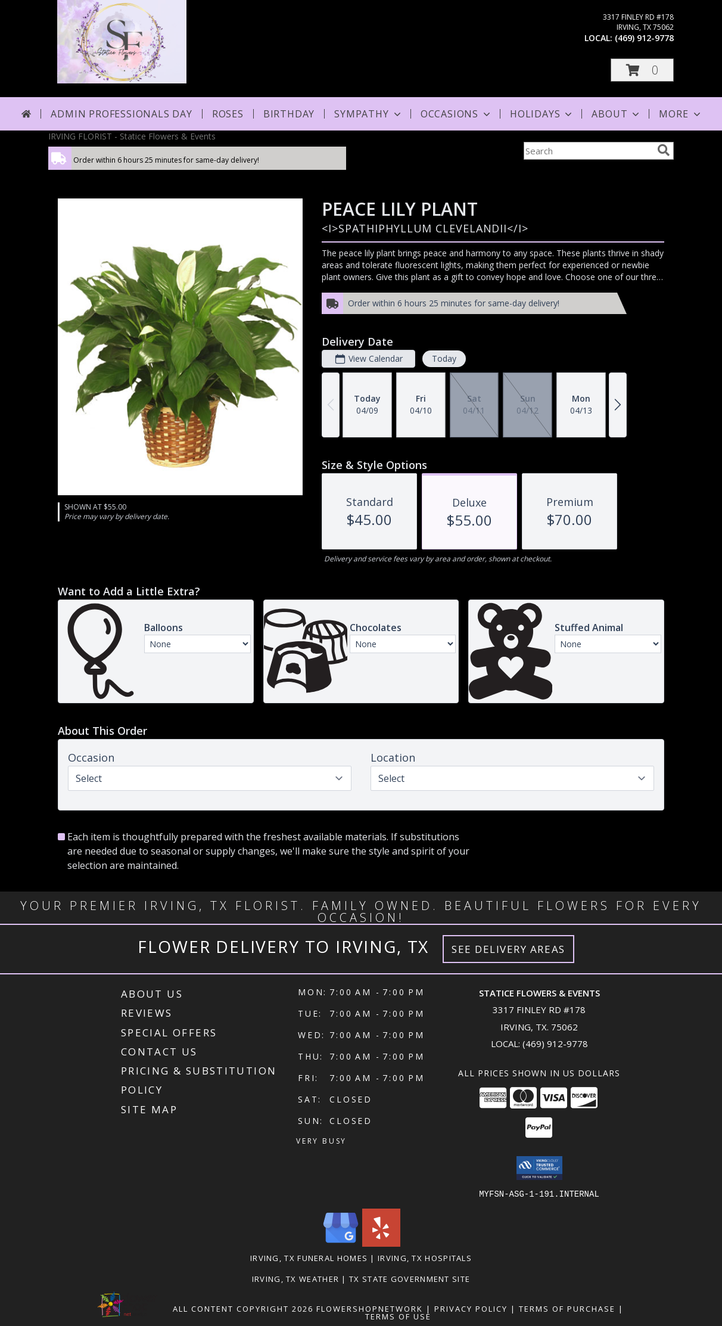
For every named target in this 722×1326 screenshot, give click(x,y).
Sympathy (368, 113)
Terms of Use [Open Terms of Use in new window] (398, 1316)
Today (444, 358)
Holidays (542, 113)
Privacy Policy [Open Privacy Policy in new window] (471, 1308)
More (680, 113)
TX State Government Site (409, 1278)
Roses (228, 113)
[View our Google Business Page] (341, 1243)
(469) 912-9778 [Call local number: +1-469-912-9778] (644, 38)
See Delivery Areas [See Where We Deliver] (508, 949)
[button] (642, 70)
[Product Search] (588, 150)
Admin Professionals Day (121, 113)
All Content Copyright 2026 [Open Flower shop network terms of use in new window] (243, 1308)
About (617, 113)
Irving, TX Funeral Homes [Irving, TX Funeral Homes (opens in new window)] (309, 1257)
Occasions (457, 113)
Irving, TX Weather (295, 1278)
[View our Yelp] (381, 1243)
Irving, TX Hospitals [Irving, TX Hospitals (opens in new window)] (425, 1257)
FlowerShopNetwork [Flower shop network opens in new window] (369, 1308)
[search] (663, 150)
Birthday (289, 113)
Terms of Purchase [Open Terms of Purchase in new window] (567, 1308)
